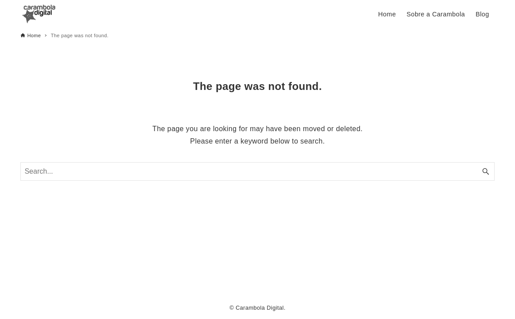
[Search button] (486, 171)
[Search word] (257, 171)
